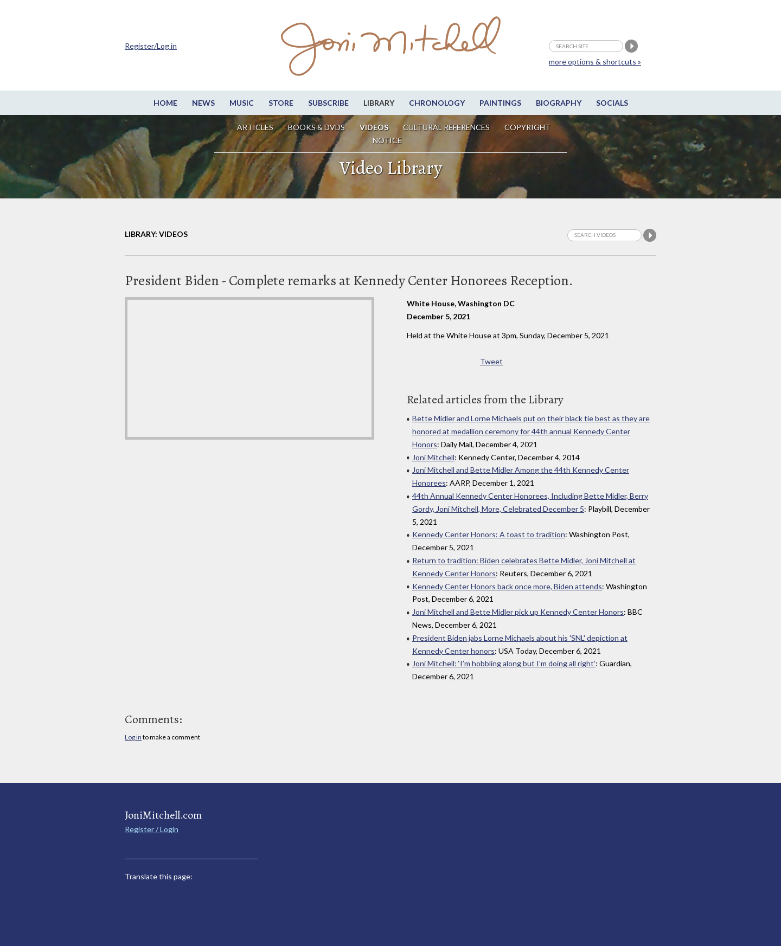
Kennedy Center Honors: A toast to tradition (488, 534)
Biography (558, 102)
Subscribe (328, 102)
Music (241, 102)
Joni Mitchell (433, 457)
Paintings (500, 102)
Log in (133, 737)
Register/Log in (151, 45)
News (203, 102)
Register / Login (151, 829)
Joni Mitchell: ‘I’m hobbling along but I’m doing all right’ (504, 663)
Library (378, 102)
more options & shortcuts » (595, 61)
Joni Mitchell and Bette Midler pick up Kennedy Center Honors (518, 611)
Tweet (491, 361)
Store (280, 102)
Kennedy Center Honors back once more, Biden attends (507, 586)
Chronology (437, 102)
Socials (612, 102)
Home (165, 102)
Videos (374, 127)
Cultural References (446, 127)
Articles (255, 127)
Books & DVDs (316, 127)
